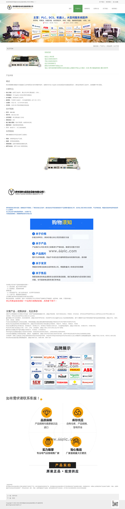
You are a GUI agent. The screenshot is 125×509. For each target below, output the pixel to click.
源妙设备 (95, 46)
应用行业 (96, 8)
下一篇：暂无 (11, 498)
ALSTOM (116, 46)
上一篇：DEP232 (12, 495)
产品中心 (78, 8)
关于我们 (101, 2)
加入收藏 (115, 2)
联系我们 (108, 2)
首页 (70, 8)
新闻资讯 (87, 8)
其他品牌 (109, 46)
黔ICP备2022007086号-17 (13, 505)
